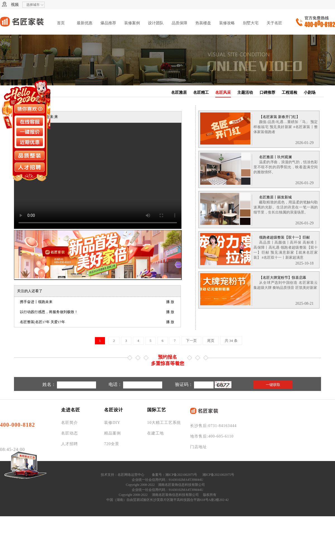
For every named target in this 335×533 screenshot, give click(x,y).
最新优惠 (84, 23)
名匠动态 (69, 433)
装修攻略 (227, 23)
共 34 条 (231, 340)
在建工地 (155, 433)
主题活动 (245, 92)
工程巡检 (289, 92)
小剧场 (309, 92)
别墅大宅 (251, 23)
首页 (61, 23)
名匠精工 (201, 92)
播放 (170, 302)
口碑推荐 (267, 92)
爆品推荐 (108, 23)
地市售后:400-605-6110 (212, 436)
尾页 (210, 340)
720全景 (111, 444)
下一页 (191, 340)
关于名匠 (274, 23)
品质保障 (179, 23)
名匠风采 (223, 92)
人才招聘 (69, 444)
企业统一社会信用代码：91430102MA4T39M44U (167, 480)
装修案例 (132, 23)
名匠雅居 (179, 92)
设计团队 (156, 23)
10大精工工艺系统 (164, 423)
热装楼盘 (203, 23)
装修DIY (112, 423)
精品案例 (112, 433)
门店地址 (198, 447)
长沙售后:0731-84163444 (213, 426)
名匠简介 (69, 423)
